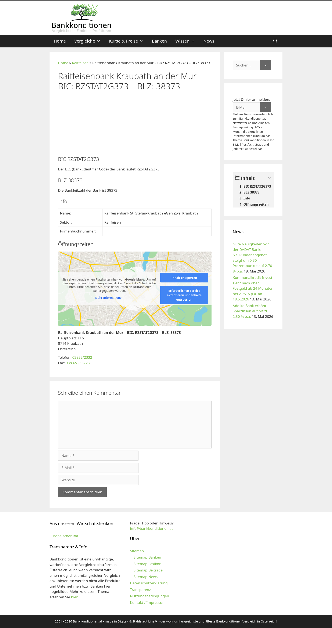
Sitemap (137, 550)
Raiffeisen (80, 62)
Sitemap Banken (147, 557)
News (208, 41)
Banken (159, 41)
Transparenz (140, 589)
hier (74, 597)
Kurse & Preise (128, 41)
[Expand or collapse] (269, 177)
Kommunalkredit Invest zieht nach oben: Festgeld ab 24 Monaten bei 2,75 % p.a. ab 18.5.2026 (253, 288)
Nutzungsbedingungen (149, 595)
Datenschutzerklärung (149, 583)
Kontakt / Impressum (148, 602)
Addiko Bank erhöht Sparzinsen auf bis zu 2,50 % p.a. (250, 311)
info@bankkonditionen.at (151, 528)
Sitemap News (146, 576)
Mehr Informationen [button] (109, 298)
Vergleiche (89, 41)
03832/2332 (82, 357)
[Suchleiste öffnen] (275, 41)
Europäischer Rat (64, 535)
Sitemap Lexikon (147, 563)
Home (60, 41)
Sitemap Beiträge (148, 570)
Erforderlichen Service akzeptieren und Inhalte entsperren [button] (184, 295)
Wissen (187, 41)
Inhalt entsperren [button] (184, 278)
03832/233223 (78, 362)
